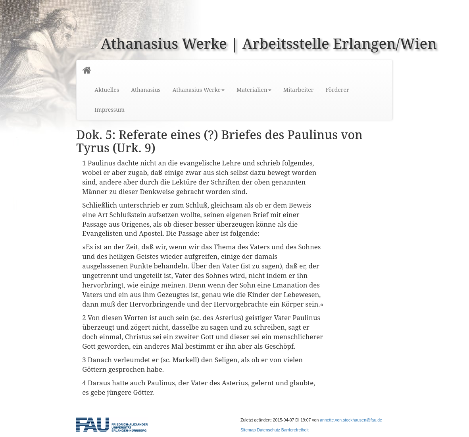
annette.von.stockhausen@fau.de (351, 420)
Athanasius (145, 89)
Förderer (337, 89)
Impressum (109, 109)
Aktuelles (106, 89)
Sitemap (248, 429)
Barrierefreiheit (295, 429)
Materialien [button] (253, 89)
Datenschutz (268, 429)
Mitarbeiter (298, 89)
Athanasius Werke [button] (199, 89)
